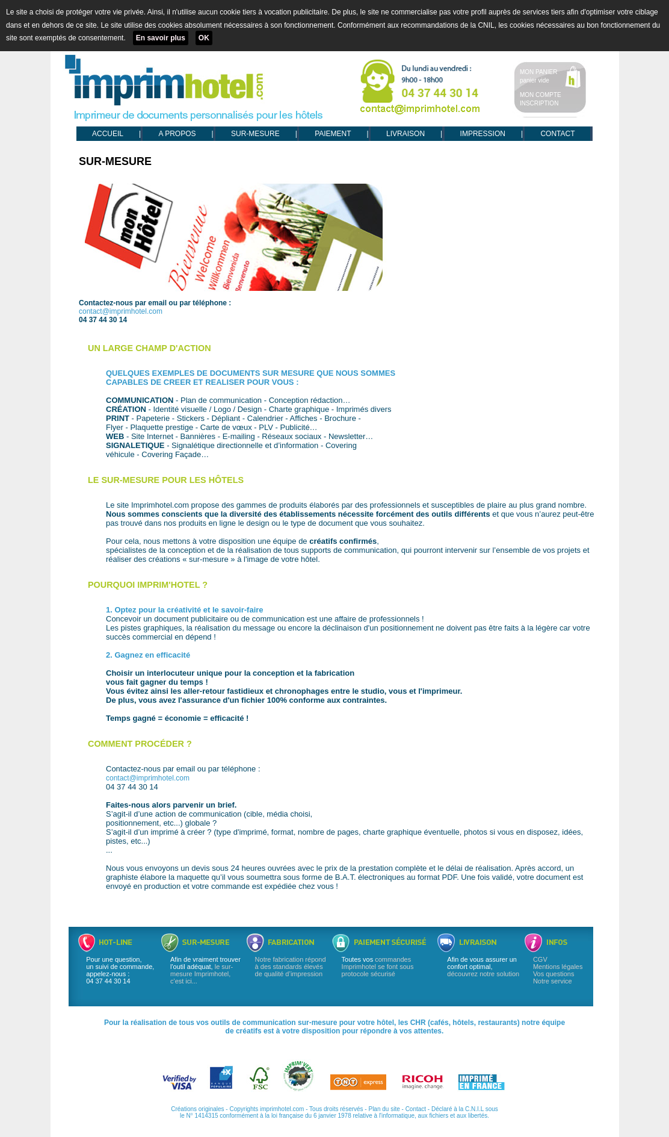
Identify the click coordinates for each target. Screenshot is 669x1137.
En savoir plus (160, 38)
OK (204, 38)
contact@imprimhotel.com (120, 311)
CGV (540, 959)
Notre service (552, 981)
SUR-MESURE (255, 133)
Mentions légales (558, 966)
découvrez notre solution (483, 973)
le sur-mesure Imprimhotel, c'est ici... (201, 974)
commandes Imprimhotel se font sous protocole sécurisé (378, 966)
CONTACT (557, 133)
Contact (415, 1109)
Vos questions (554, 973)
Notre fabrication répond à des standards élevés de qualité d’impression (290, 966)
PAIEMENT (333, 133)
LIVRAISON (405, 133)
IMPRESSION (482, 133)
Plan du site (383, 1109)
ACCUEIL (107, 133)
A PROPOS (177, 133)
